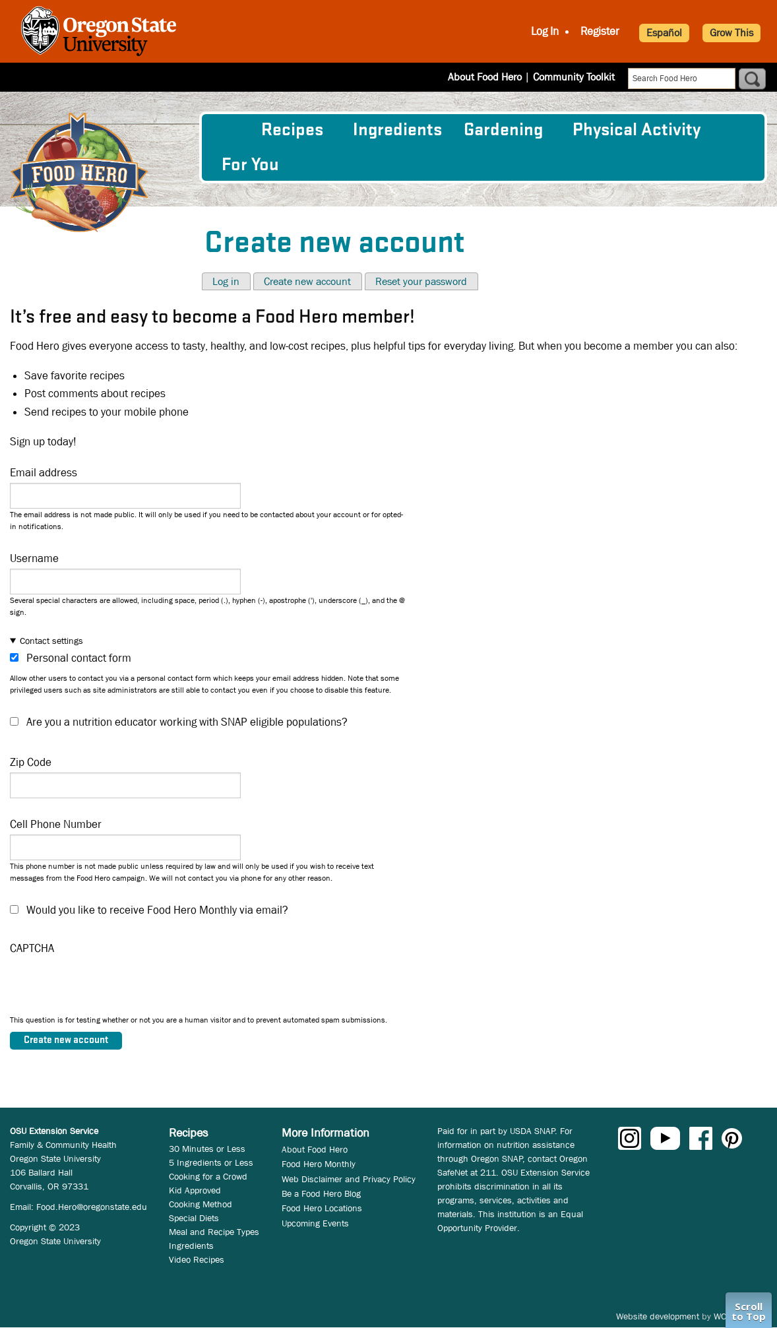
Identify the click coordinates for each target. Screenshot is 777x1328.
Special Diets (194, 1218)
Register (599, 31)
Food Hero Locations (322, 1208)
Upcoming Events (315, 1223)
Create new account (307, 281)
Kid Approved (195, 1190)
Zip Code (30, 762)
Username (34, 558)
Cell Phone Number (56, 824)
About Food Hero (485, 77)
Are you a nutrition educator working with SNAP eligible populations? (187, 722)
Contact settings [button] (51, 641)
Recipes (292, 130)
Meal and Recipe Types (214, 1232)
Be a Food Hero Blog (321, 1193)
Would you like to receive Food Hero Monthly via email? (157, 910)
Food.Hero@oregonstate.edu (91, 1207)
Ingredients (397, 130)
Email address (43, 473)
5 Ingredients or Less (211, 1162)
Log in (225, 281)
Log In (545, 31)
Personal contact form (78, 658)
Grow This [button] (731, 33)
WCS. (724, 1316)
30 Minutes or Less (207, 1148)
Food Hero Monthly (319, 1164)
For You (250, 165)
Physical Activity (636, 130)
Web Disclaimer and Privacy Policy (349, 1179)
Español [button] (664, 33)
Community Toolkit (574, 77)
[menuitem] (230, 130)
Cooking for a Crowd (208, 1176)
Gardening (503, 130)
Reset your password (421, 281)
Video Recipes (196, 1259)
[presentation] (110, 988)
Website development (657, 1316)
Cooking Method (200, 1204)
